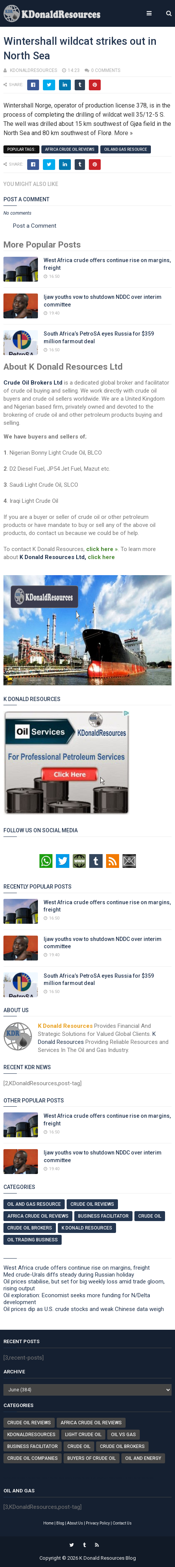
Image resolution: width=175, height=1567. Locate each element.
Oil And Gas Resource (125, 149)
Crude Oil (149, 1216)
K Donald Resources (87, 1228)
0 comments (105, 70)
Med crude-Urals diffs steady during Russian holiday (68, 1274)
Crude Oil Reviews (92, 1204)
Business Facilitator (103, 1216)
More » (123, 133)
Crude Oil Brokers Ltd (32, 382)
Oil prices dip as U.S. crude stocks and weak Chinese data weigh (83, 1309)
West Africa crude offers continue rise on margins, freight (76, 1267)
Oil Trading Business (32, 1240)
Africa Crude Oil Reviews (70, 149)
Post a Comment (34, 225)
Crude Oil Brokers (29, 1228)
